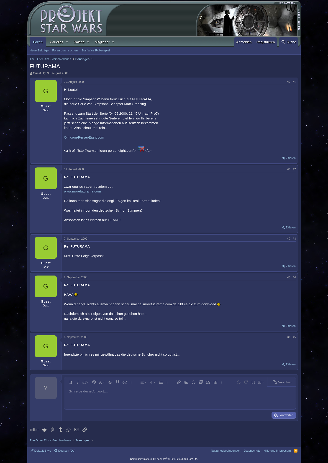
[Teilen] (288, 82)
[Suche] (288, 42)
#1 (294, 81)
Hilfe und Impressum (277, 450)
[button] (67, 42)
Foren (38, 42)
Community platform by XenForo (164, 459)
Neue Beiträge (39, 50)
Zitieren (291, 158)
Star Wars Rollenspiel (95, 50)
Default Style (41, 450)
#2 (294, 169)
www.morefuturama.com (82, 191)
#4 (294, 277)
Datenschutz (252, 450)
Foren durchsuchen (65, 50)
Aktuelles (56, 42)
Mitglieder (102, 42)
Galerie (78, 42)
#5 (294, 337)
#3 (294, 238)
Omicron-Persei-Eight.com (84, 137)
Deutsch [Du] (64, 450)
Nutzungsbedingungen (226, 450)
